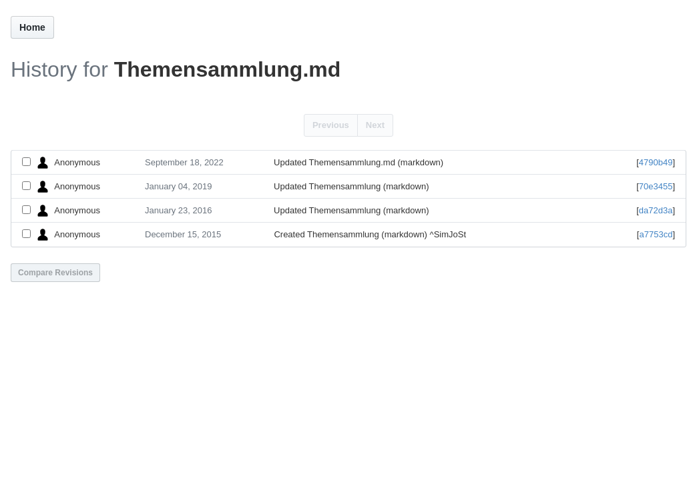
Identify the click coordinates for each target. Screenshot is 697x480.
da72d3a (656, 210)
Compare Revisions (55, 272)
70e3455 (656, 186)
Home (32, 27)
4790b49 (656, 162)
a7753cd (655, 234)
